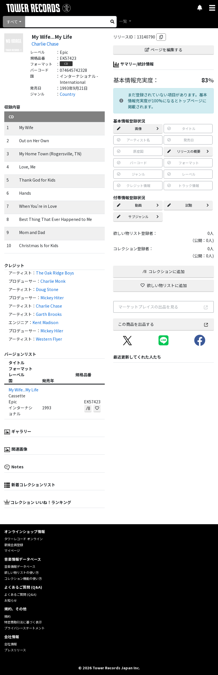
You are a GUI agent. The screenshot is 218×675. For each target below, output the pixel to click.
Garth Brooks (49, 314)
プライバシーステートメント (24, 628)
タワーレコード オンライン (23, 538)
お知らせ (10, 600)
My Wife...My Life (23, 390)
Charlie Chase (45, 43)
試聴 (188, 205)
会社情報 (10, 644)
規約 (7, 616)
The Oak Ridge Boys (55, 273)
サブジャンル (138, 216)
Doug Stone (47, 289)
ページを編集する (163, 49)
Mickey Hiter (52, 297)
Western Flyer (49, 339)
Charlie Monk (52, 281)
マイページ (12, 550)
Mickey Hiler (51, 331)
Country (67, 94)
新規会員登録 (13, 544)
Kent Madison (45, 322)
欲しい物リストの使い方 (21, 572)
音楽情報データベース (19, 566)
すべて (12, 22)
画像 (138, 128)
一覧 (123, 21)
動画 (138, 205)
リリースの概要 (188, 151)
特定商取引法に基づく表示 (23, 622)
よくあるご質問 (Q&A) (20, 594)
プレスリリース (15, 650)
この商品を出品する (163, 324)
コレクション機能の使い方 (23, 578)
